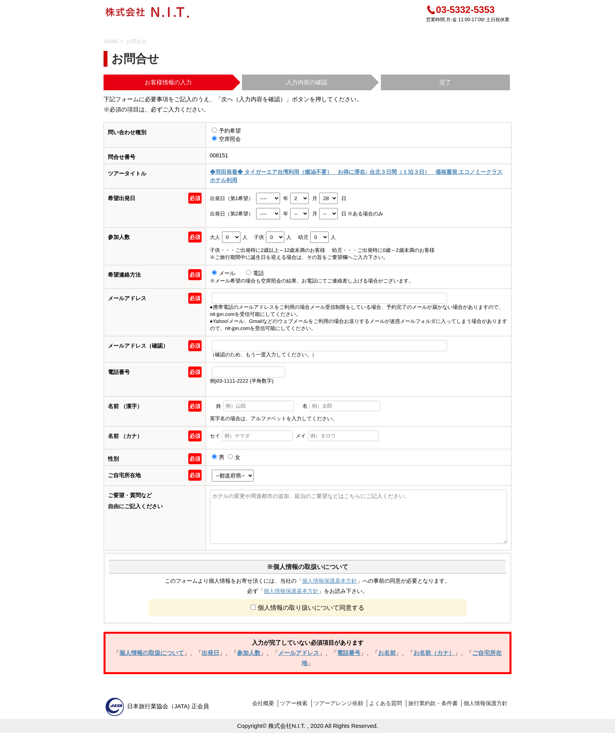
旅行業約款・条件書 (433, 703)
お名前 (387, 652)
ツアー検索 (294, 703)
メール (224, 273)
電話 (255, 273)
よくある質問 (385, 703)
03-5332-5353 (460, 9)
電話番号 (348, 652)
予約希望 (226, 131)
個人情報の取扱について (151, 652)
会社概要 (263, 703)
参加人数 (248, 652)
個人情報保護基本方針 (329, 581)
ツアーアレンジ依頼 (338, 703)
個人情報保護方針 (486, 703)
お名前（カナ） (434, 652)
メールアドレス (298, 652)
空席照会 (226, 139)
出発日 (210, 652)
